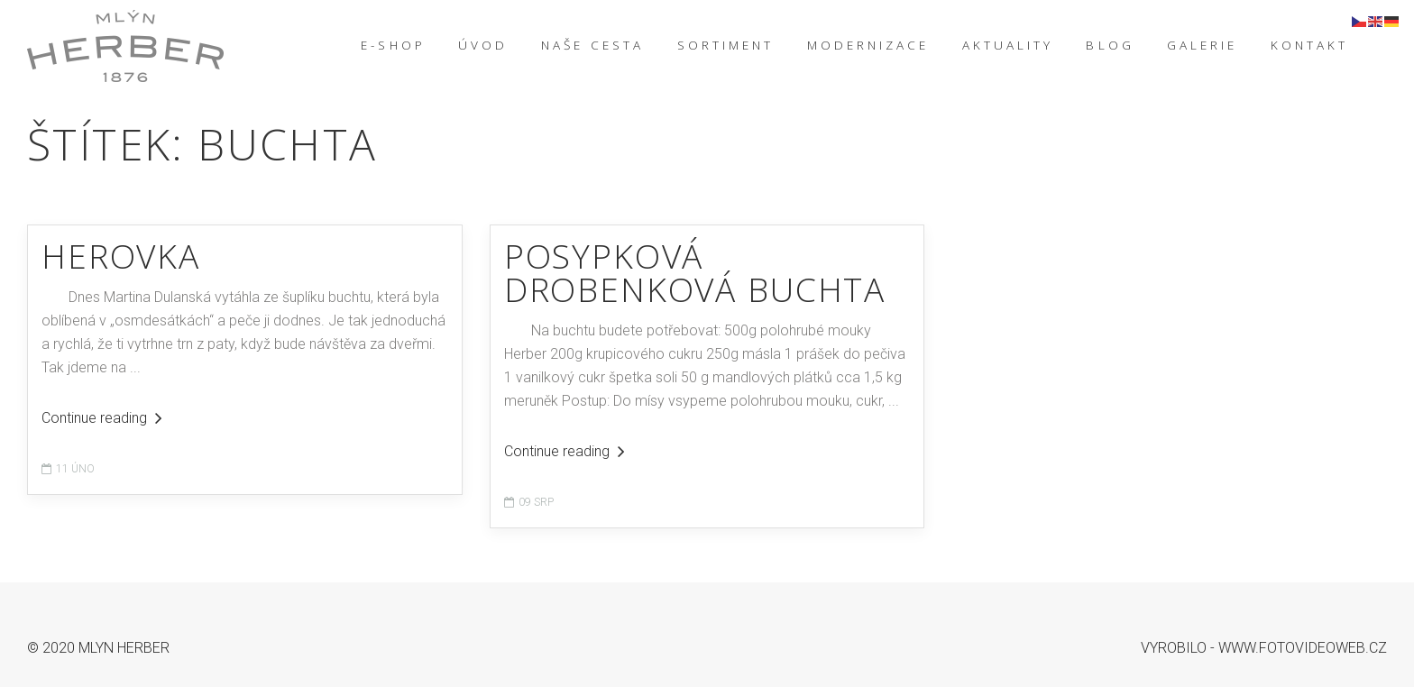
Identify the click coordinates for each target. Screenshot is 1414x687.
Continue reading (101, 417)
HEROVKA (120, 256)
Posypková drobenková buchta (695, 272)
